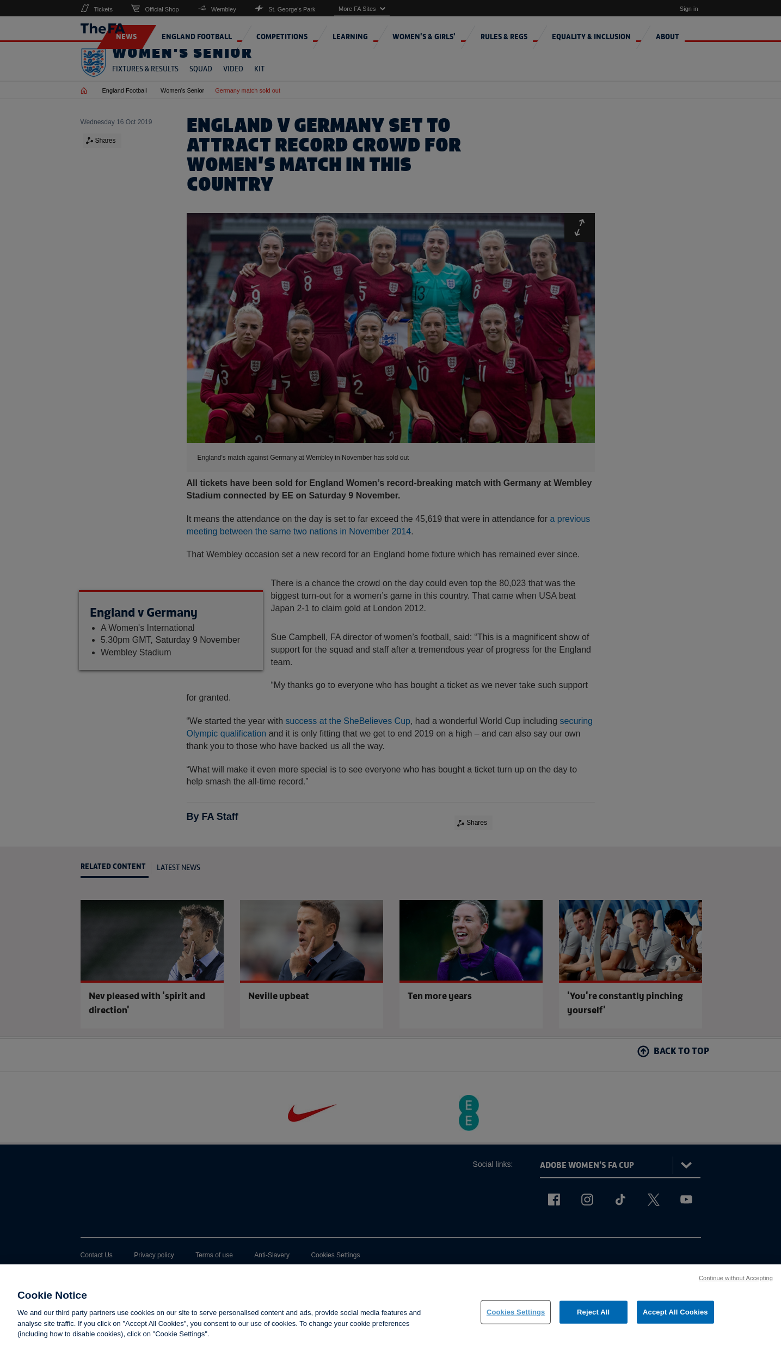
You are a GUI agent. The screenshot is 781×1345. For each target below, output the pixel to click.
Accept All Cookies (675, 1319)
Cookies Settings (516, 1319)
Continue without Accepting (736, 1284)
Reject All (593, 1319)
